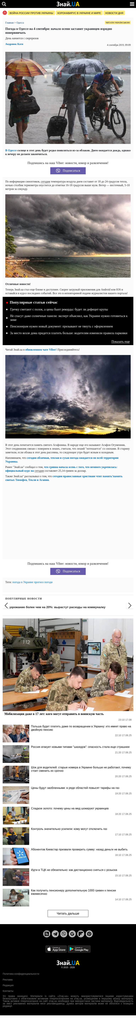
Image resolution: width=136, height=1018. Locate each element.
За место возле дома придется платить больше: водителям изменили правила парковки (68, 333)
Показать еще (120, 341)
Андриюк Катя (14, 44)
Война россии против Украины (31, 13)
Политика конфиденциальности (21, 973)
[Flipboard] (80, 933)
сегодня (45, 181)
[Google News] (72, 933)
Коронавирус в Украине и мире (79, 13)
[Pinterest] (89, 933)
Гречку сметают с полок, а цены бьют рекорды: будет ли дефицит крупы (59, 309)
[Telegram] (55, 933)
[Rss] (46, 933)
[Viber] (63, 933)
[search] (4, 4)
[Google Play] (79, 948)
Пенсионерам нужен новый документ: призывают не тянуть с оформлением (61, 326)
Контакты (8, 991)
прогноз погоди (43, 582)
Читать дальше (68, 913)
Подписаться (68, 171)
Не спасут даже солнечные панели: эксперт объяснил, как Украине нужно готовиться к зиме (69, 318)
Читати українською (118, 22)
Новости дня (114, 13)
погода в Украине (22, 582)
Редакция (8, 985)
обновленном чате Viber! (41, 349)
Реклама (8, 979)
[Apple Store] (56, 948)
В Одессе (11, 150)
